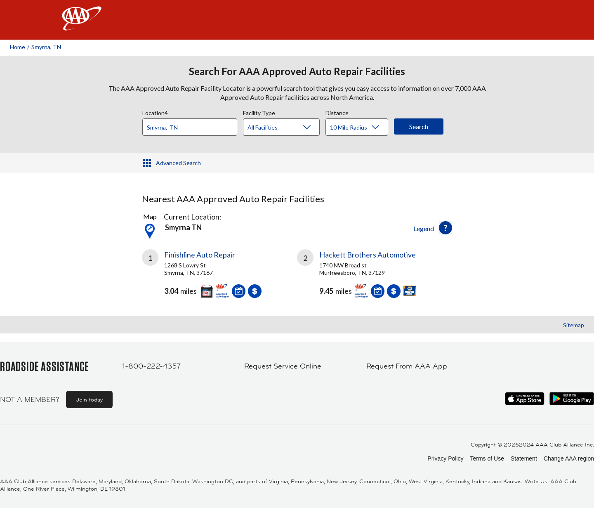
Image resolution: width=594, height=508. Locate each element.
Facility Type (259, 111)
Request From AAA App (406, 366)
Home (17, 46)
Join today (89, 399)
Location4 (155, 111)
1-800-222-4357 (151, 366)
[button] (445, 227)
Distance (337, 111)
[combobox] (192, 125)
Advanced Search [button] (178, 162)
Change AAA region (569, 458)
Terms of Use (487, 458)
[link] (219, 277)
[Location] (189, 127)
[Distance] (360, 127)
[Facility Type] (287, 127)
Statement (524, 458)
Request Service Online (282, 366)
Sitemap (573, 324)
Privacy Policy (445, 458)
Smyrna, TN (46, 46)
